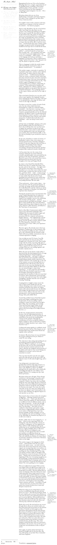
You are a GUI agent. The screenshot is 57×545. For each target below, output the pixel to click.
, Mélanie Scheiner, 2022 (9, 33)
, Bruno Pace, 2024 (9, 9)
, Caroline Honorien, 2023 (9, 27)
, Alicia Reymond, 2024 (10, 13)
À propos (3, 542)
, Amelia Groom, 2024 (10, 20)
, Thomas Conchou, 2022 (10, 41)
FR (14, 541)
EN (17, 541)
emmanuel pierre (31, 543)
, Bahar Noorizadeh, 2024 (10, 3)
